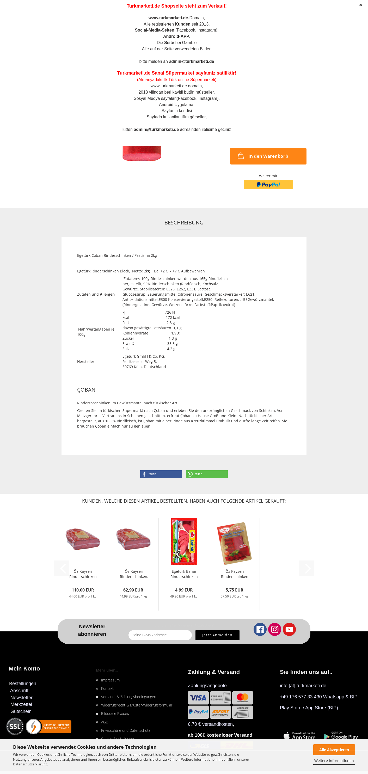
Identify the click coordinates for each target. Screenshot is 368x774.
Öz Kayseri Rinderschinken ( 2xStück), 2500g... (83, 573)
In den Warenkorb (262, 155)
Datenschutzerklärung (30, 764)
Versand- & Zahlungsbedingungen (128, 696)
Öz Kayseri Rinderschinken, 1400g (134, 573)
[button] (161, 474)
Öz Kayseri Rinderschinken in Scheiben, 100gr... (234, 573)
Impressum (110, 680)
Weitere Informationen (334, 760)
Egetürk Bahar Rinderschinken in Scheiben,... (184, 573)
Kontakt (107, 688)
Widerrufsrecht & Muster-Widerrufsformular (136, 705)
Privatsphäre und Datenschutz (125, 730)
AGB (104, 722)
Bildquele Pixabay (115, 713)
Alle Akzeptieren (334, 749)
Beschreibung (184, 222)
